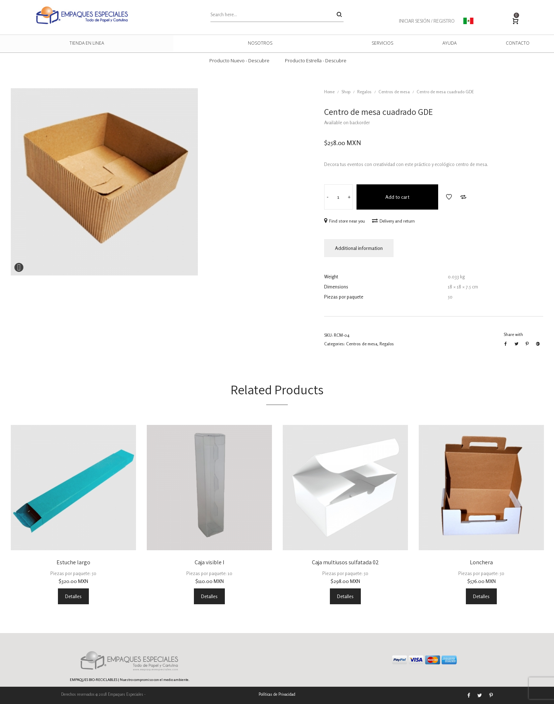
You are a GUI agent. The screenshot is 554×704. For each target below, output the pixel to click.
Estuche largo (73, 562)
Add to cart (397, 197)
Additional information (359, 248)
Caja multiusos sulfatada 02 (345, 562)
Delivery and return (393, 221)
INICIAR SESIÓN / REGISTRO (427, 21)
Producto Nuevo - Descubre (239, 60)
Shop (345, 91)
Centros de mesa (394, 91)
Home (329, 91)
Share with (513, 334)
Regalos (364, 91)
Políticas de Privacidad (277, 694)
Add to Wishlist (449, 197)
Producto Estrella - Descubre (315, 60)
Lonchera (481, 562)
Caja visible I (209, 562)
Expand (18, 267)
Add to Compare (463, 197)
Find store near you (344, 221)
